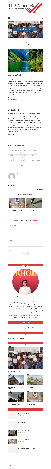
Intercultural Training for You (26, 448)
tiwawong (36, 157)
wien (15, 160)
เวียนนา (38, 160)
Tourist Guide (30, 387)
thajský (16, 157)
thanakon (29, 157)
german (24, 150)
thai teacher (18, 155)
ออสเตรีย (27, 160)
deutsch (11, 150)
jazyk (30, 150)
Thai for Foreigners (17, 210)
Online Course (34, 210)
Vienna (10, 160)
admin (24, 46)
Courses (25, 42)
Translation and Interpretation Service (15, 388)
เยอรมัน (33, 160)
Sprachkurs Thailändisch (14, 404)
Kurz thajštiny (22, 422)
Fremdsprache (18, 150)
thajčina (11, 157)
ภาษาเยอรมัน (21, 160)
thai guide (11, 155)
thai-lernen (25, 155)
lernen (35, 150)
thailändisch (33, 155)
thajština (22, 157)
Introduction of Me (25, 29)
